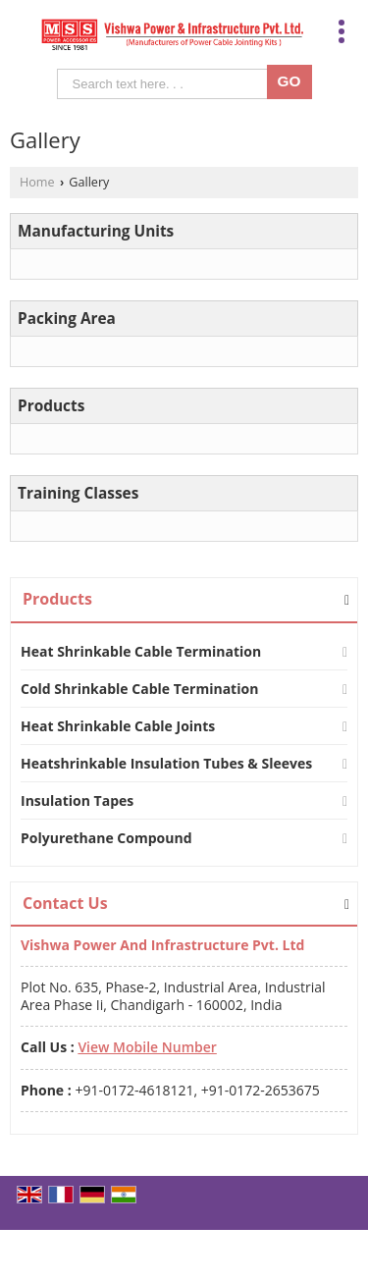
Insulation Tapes (77, 800)
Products (51, 406)
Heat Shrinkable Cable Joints (118, 726)
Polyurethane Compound (106, 837)
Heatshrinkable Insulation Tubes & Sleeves (166, 763)
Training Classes (78, 493)
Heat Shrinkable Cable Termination (141, 651)
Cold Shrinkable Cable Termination (139, 688)
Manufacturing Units (96, 231)
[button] (147, 1047)
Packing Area (67, 318)
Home (37, 182)
